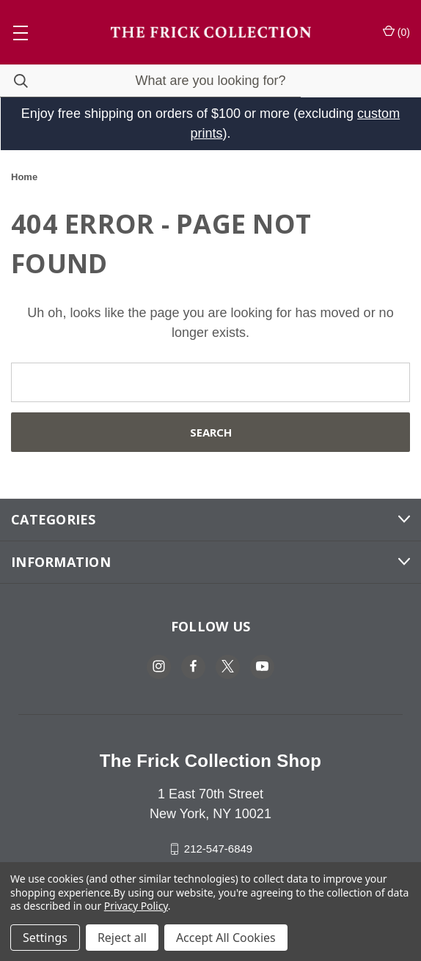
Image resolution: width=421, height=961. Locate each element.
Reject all (122, 938)
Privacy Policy (136, 906)
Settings (45, 938)
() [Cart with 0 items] (396, 31)
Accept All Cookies (226, 938)
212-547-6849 (218, 848)
